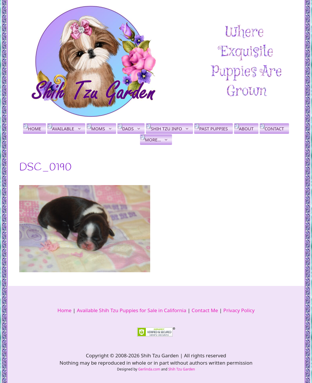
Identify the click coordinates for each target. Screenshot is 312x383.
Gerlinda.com (149, 369)
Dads (133, 128)
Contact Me (205, 310)
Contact (274, 128)
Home (34, 128)
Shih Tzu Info (172, 128)
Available (68, 128)
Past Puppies (213, 128)
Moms (103, 128)
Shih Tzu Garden (181, 369)
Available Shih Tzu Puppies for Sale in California (131, 310)
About (246, 128)
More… (158, 139)
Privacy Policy (238, 310)
